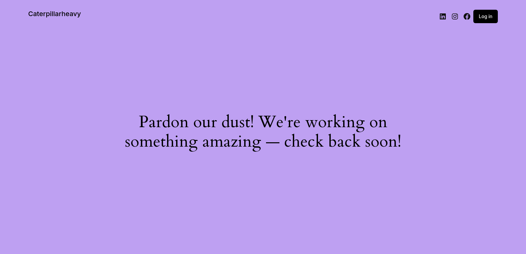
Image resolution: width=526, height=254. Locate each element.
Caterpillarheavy (54, 14)
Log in (485, 16)
